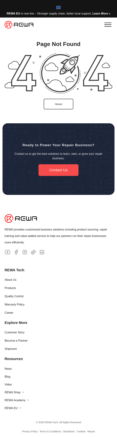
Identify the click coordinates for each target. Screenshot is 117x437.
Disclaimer (69, 431)
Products (10, 288)
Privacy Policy (30, 431)
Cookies (81, 431)
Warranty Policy (15, 304)
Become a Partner (16, 340)
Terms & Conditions (50, 431)
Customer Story (15, 332)
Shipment (11, 348)
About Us (10, 279)
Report (91, 431)
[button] (108, 24)
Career (9, 312)
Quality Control (14, 296)
